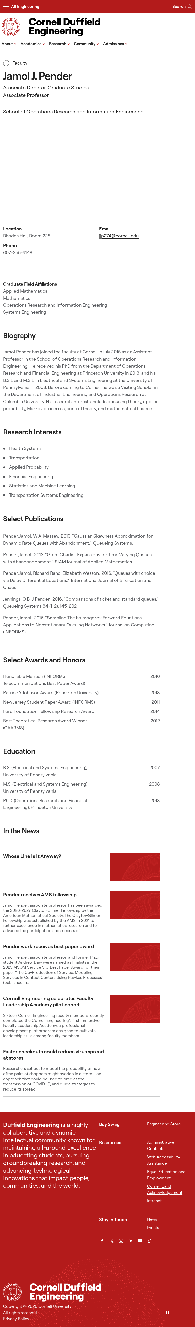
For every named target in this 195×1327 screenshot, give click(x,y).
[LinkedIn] (130, 1241)
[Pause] (167, 1312)
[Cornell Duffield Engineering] (108, 1292)
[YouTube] (140, 1241)
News (152, 1219)
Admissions (115, 43)
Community (86, 43)
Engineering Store (164, 1123)
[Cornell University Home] (12, 1292)
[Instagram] (121, 1241)
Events (153, 1227)
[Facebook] (102, 1241)
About (9, 43)
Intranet (154, 1200)
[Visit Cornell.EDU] (11, 27)
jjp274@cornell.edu (119, 236)
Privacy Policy (16, 1318)
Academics (33, 43)
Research (59, 43)
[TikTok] (149, 1241)
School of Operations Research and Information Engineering (73, 111)
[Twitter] (112, 1241)
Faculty (15, 63)
